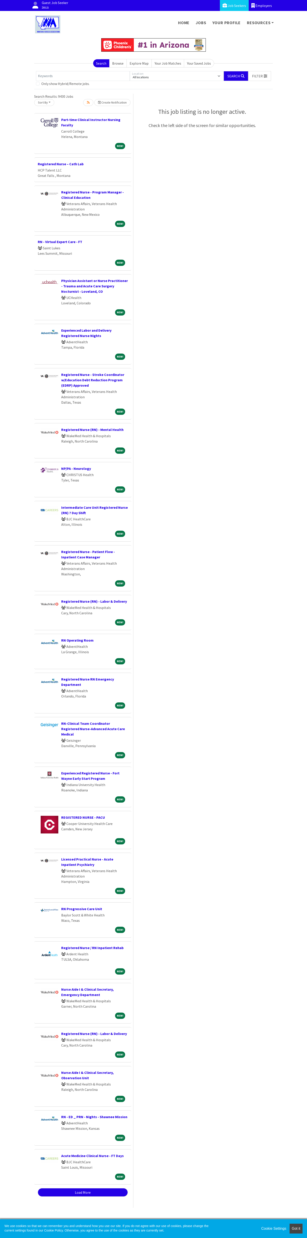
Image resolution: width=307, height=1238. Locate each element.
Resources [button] (258, 22)
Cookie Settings (273, 1228)
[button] (259, 76)
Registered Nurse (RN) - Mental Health (92, 429)
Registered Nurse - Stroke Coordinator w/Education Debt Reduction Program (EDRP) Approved (92, 380)
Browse (118, 63)
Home (183, 22)
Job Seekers (234, 5)
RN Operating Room (77, 640)
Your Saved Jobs (199, 63)
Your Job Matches (168, 63)
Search (101, 63)
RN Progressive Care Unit (81, 909)
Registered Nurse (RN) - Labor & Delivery (94, 601)
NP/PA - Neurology (76, 468)
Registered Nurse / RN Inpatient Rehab (92, 947)
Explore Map (139, 63)
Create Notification (112, 102)
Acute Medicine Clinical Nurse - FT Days (92, 1155)
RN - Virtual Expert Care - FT (60, 242)
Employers (261, 5)
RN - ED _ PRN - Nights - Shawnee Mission (94, 1117)
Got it (296, 1228)
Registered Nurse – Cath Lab (61, 164)
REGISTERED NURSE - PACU (83, 817)
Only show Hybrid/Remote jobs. (65, 83)
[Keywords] (83, 76)
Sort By (43, 102)
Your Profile (226, 22)
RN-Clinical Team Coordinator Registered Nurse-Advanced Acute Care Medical (93, 728)
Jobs (201, 22)
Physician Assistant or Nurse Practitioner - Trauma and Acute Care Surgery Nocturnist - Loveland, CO (94, 286)
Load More (83, 1192)
